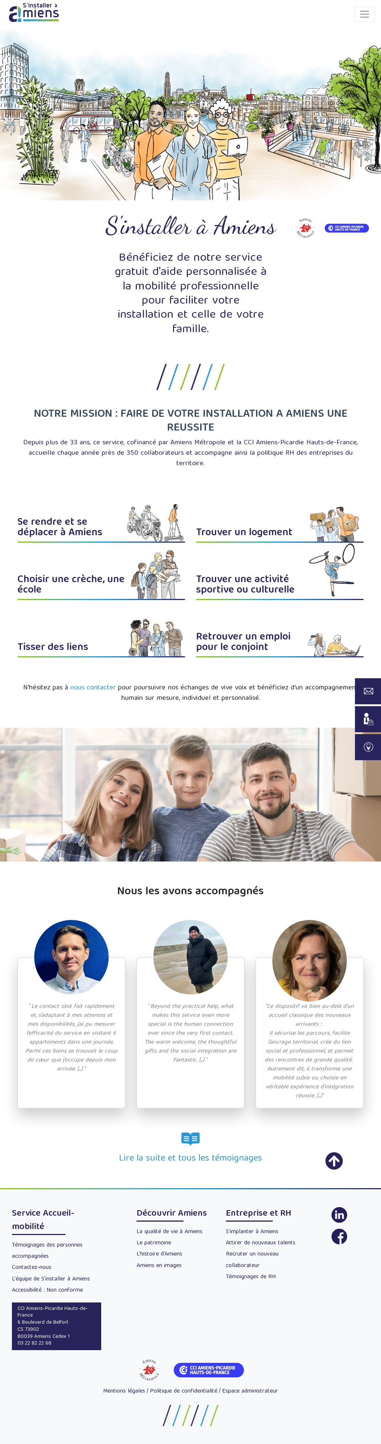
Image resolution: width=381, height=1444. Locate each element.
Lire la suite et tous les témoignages (190, 1159)
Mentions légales (124, 1391)
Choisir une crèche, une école (71, 585)
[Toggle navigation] (364, 14)
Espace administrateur (250, 1391)
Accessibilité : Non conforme (47, 1290)
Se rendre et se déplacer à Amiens (59, 528)
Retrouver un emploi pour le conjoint (243, 642)
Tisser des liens (52, 648)
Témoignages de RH (251, 1277)
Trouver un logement (244, 533)
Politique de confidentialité (183, 1391)
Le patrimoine (154, 1243)
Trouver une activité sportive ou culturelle (245, 585)
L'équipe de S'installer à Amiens (51, 1279)
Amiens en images (159, 1266)
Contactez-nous (31, 1268)
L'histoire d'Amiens (159, 1254)
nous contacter (93, 688)
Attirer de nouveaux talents (260, 1243)
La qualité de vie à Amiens (169, 1232)
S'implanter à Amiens (252, 1232)
